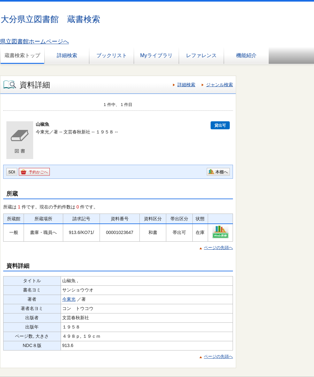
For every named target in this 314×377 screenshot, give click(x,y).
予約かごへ (38, 172)
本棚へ (221, 172)
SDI (11, 172)
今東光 (69, 299)
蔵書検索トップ (22, 55)
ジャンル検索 (219, 84)
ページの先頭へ (218, 247)
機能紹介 (246, 55)
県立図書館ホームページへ (34, 41)
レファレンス (201, 55)
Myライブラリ (156, 55)
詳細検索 (67, 55)
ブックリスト (111, 55)
